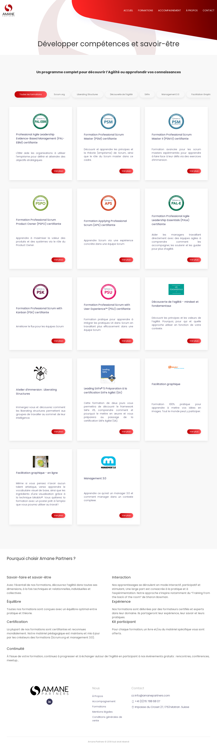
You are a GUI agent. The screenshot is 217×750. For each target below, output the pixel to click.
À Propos (192, 10)
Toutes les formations (31, 94)
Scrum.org (59, 94)
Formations (145, 10)
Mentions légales (102, 711)
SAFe (147, 94)
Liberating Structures (87, 94)
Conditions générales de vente (107, 718)
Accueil (128, 10)
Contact (208, 10)
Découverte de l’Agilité (121, 94)
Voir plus (58, 171)
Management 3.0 (170, 94)
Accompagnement (169, 10)
